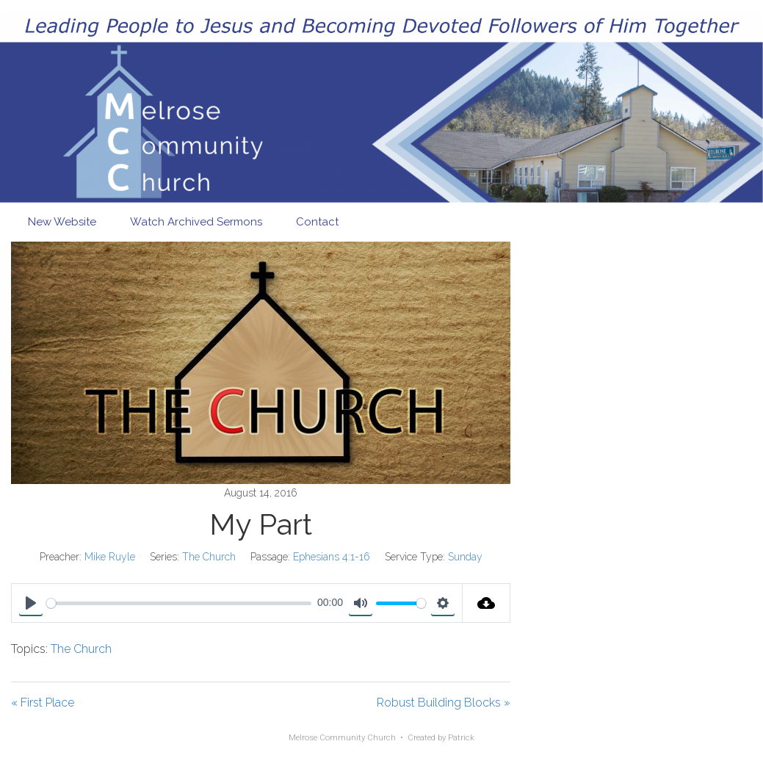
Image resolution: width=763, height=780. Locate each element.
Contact (317, 221)
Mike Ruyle (109, 557)
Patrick (461, 738)
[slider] (178, 603)
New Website (62, 221)
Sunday (465, 557)
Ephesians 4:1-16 (331, 557)
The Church (209, 557)
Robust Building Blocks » (443, 702)
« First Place (42, 702)
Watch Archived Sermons (196, 221)
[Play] (31, 603)
